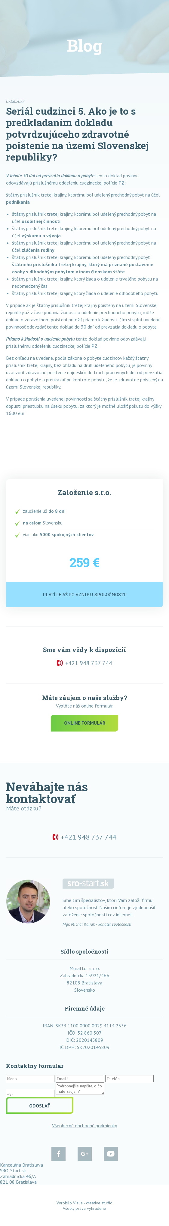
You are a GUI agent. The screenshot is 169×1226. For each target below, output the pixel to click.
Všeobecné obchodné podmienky (84, 1125)
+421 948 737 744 (88, 663)
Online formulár (84, 723)
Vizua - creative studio (92, 1203)
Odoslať (39, 1106)
